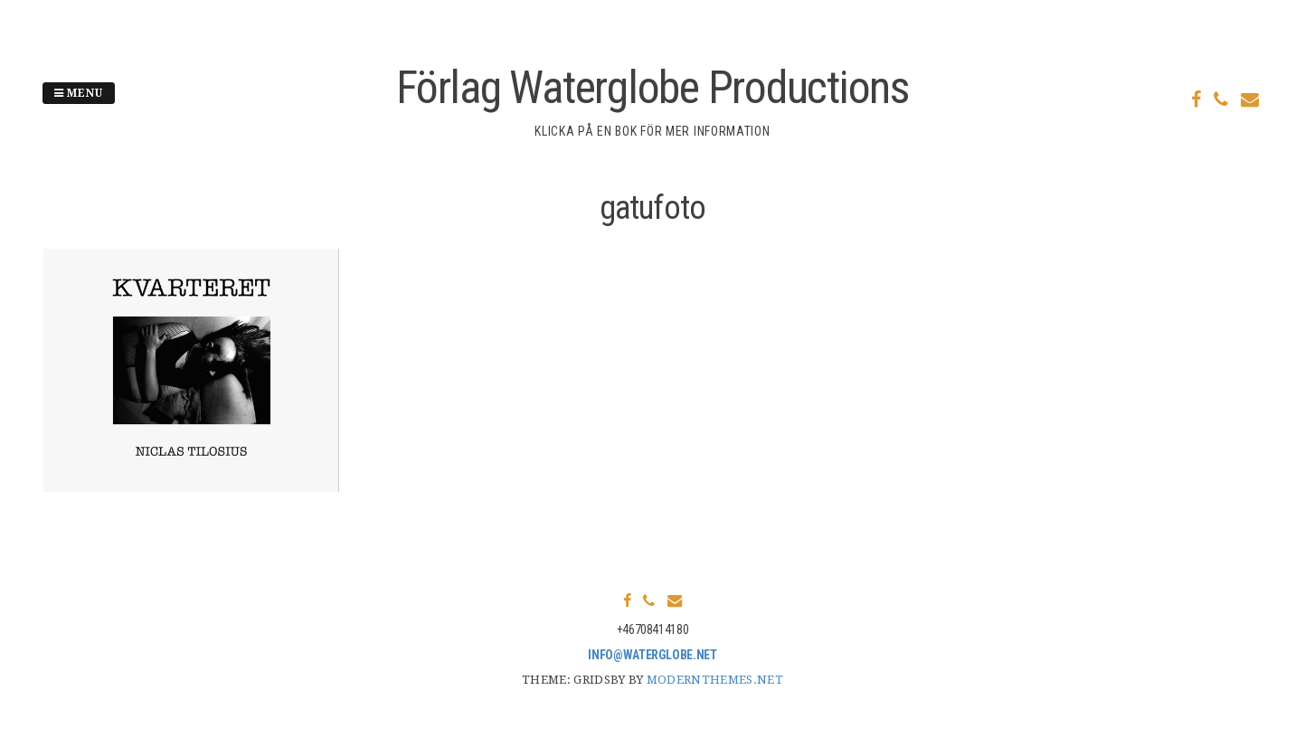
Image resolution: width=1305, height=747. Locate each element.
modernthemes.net (715, 679)
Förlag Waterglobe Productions (652, 87)
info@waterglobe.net (652, 655)
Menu (78, 93)
